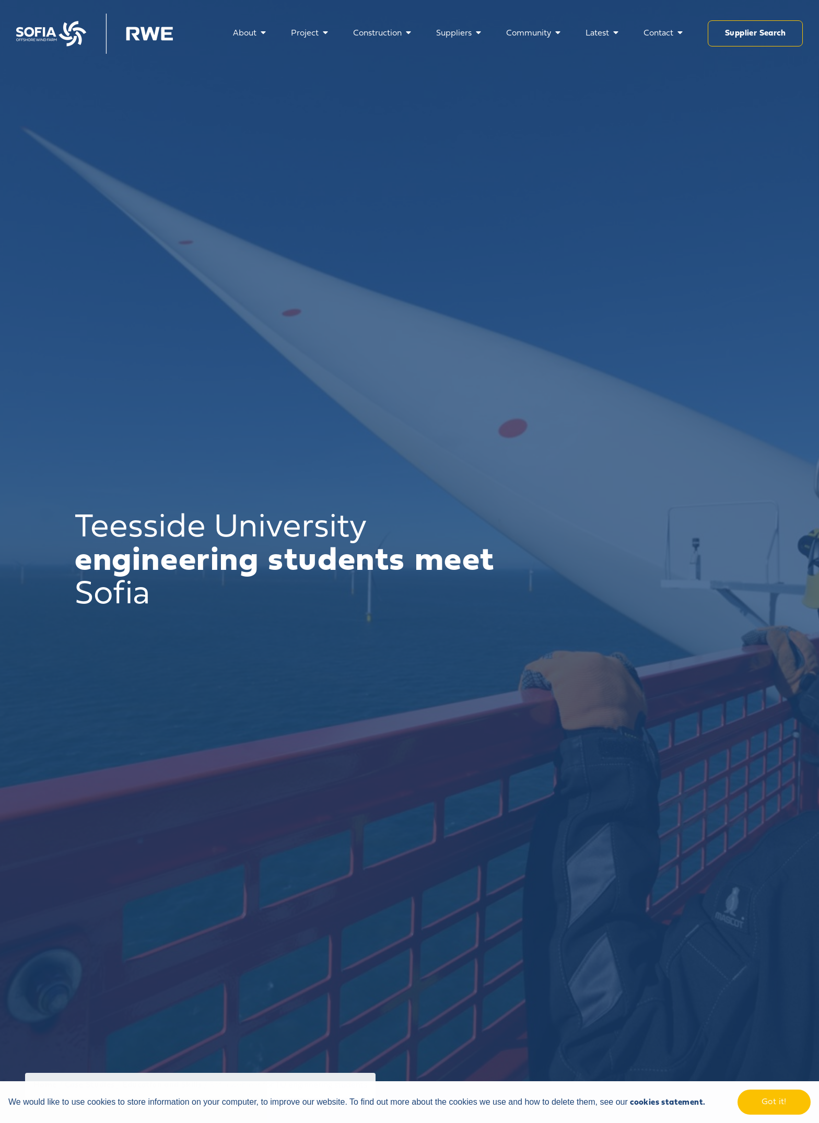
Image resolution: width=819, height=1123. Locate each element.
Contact (658, 33)
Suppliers (454, 33)
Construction (377, 33)
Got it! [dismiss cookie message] (774, 1102)
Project (305, 33)
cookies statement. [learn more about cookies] (667, 1102)
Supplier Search (755, 33)
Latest (597, 33)
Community (528, 33)
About (244, 33)
